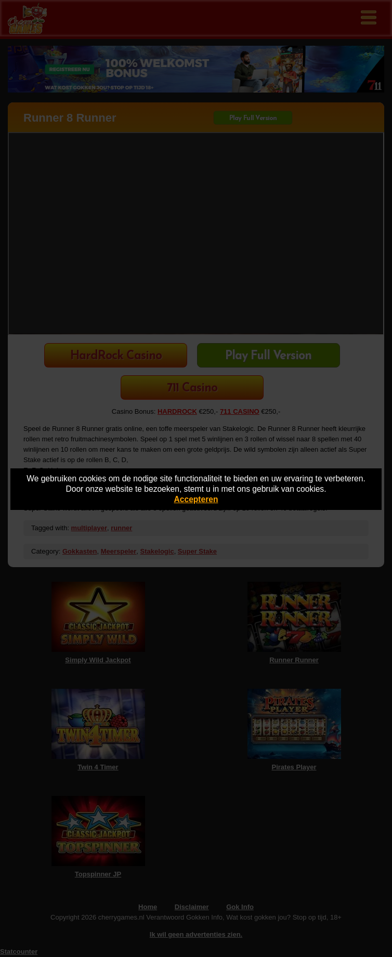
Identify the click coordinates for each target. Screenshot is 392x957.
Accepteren (196, 499)
